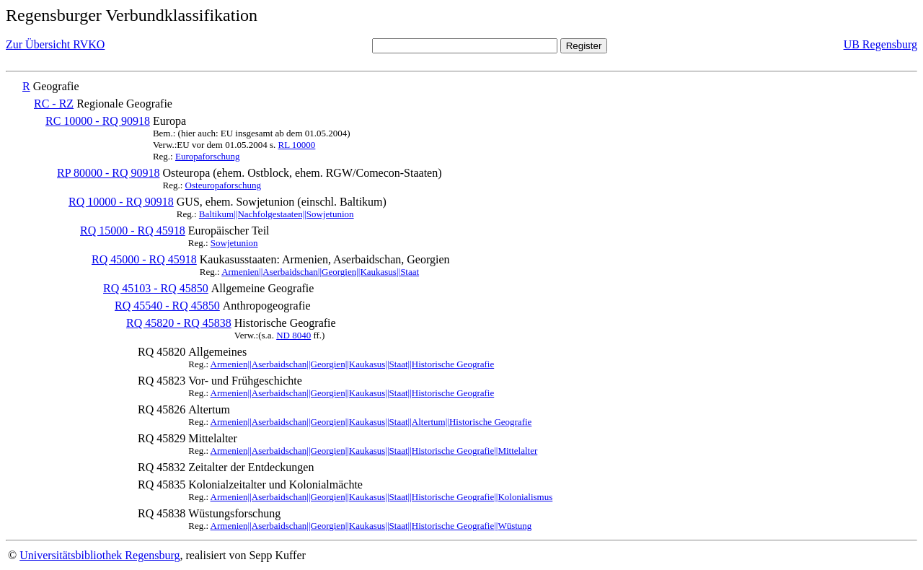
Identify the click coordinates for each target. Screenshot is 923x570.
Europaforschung (207, 156)
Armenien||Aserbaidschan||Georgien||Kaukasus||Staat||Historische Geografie (353, 364)
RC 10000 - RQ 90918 (97, 121)
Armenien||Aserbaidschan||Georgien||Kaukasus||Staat (320, 271)
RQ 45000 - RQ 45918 (144, 259)
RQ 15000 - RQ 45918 (132, 230)
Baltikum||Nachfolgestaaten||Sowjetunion (276, 214)
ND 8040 (293, 335)
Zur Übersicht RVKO (55, 44)
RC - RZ (54, 103)
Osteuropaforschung (223, 185)
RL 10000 (296, 144)
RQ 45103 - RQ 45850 (155, 288)
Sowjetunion (234, 242)
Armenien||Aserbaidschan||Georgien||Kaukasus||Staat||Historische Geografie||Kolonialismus (382, 496)
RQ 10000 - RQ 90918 (121, 202)
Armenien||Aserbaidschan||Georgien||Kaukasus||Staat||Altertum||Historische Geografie (371, 421)
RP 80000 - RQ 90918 (108, 173)
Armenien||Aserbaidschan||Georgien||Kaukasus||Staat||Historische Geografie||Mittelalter (374, 450)
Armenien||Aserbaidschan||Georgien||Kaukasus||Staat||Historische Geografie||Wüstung (371, 525)
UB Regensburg (880, 44)
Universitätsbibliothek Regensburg (99, 555)
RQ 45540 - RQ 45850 (167, 305)
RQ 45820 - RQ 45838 (178, 323)
